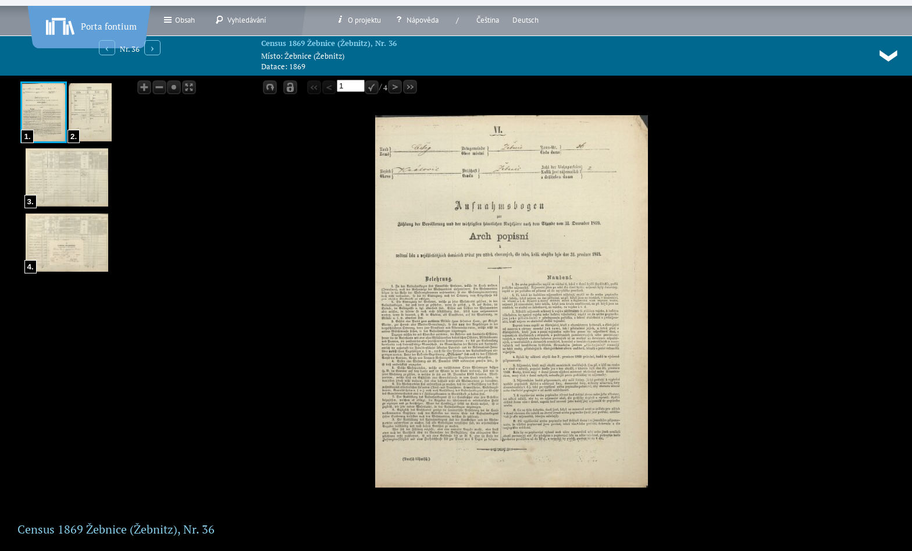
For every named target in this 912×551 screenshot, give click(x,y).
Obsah (179, 20)
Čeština (487, 20)
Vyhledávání (240, 20)
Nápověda (416, 20)
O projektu (358, 20)
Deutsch (525, 20)
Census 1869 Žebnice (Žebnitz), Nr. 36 (329, 43)
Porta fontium (90, 24)
